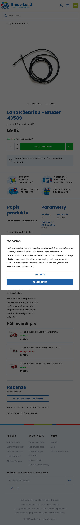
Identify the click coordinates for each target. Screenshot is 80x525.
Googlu (70, 255)
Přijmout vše (40, 282)
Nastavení (40, 274)
